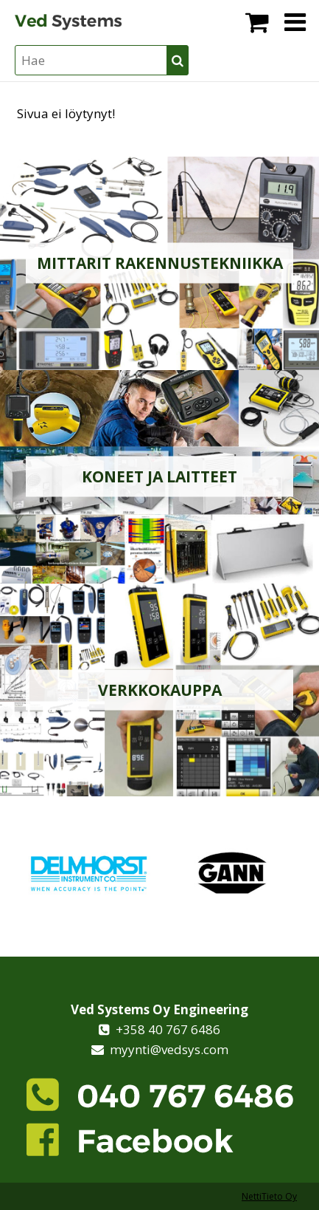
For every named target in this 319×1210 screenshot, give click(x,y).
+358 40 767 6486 (165, 1029)
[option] (88, 873)
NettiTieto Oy (269, 1196)
